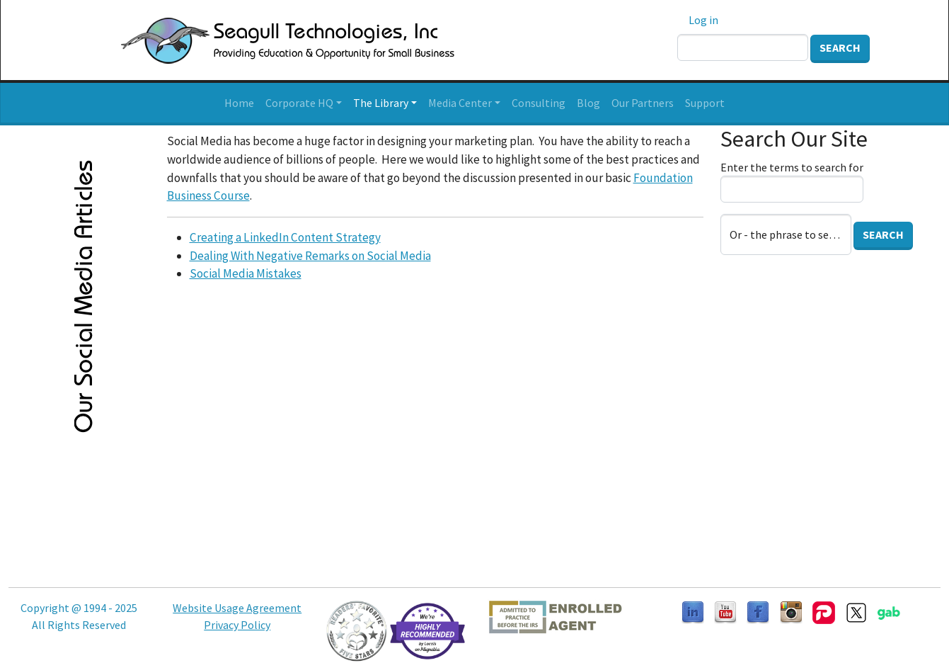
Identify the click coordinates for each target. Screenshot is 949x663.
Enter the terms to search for (791, 167)
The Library (380, 103)
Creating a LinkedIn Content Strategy (285, 237)
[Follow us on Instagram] (791, 611)
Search (840, 47)
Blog (588, 103)
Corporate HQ (299, 103)
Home (239, 103)
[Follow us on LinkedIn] (692, 611)
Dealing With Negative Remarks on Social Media (310, 256)
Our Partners (642, 103)
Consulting (538, 103)
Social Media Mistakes (245, 273)
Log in (703, 20)
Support (705, 103)
